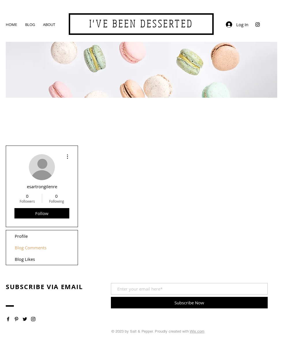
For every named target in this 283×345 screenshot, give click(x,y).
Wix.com (197, 331)
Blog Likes (25, 259)
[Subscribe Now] (189, 302)
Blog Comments (30, 247)
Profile (21, 236)
